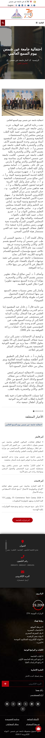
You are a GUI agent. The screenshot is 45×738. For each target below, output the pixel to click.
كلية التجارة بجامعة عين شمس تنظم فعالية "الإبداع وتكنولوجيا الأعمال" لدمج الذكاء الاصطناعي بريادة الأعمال (22, 489)
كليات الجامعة (37, 656)
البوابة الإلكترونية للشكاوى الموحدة (28, 639)
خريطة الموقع (37, 627)
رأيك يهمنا (39, 690)
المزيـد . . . (38, 642)
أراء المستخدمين (36, 695)
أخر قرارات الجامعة (22, 520)
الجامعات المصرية (35, 630)
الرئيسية (35, 60)
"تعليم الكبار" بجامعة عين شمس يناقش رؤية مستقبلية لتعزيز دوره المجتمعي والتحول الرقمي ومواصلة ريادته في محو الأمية (22, 468)
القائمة (40, 23)
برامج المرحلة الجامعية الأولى (30, 659)
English (10, 5)
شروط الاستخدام (33, 724)
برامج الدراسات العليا (34, 662)
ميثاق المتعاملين (12, 724)
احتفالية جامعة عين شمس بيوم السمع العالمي (23, 425)
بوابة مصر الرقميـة (35, 636)
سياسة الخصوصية (12, 719)
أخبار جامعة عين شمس (19, 60)
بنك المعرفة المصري (34, 633)
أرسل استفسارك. (22, 580)
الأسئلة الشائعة (33, 719)
